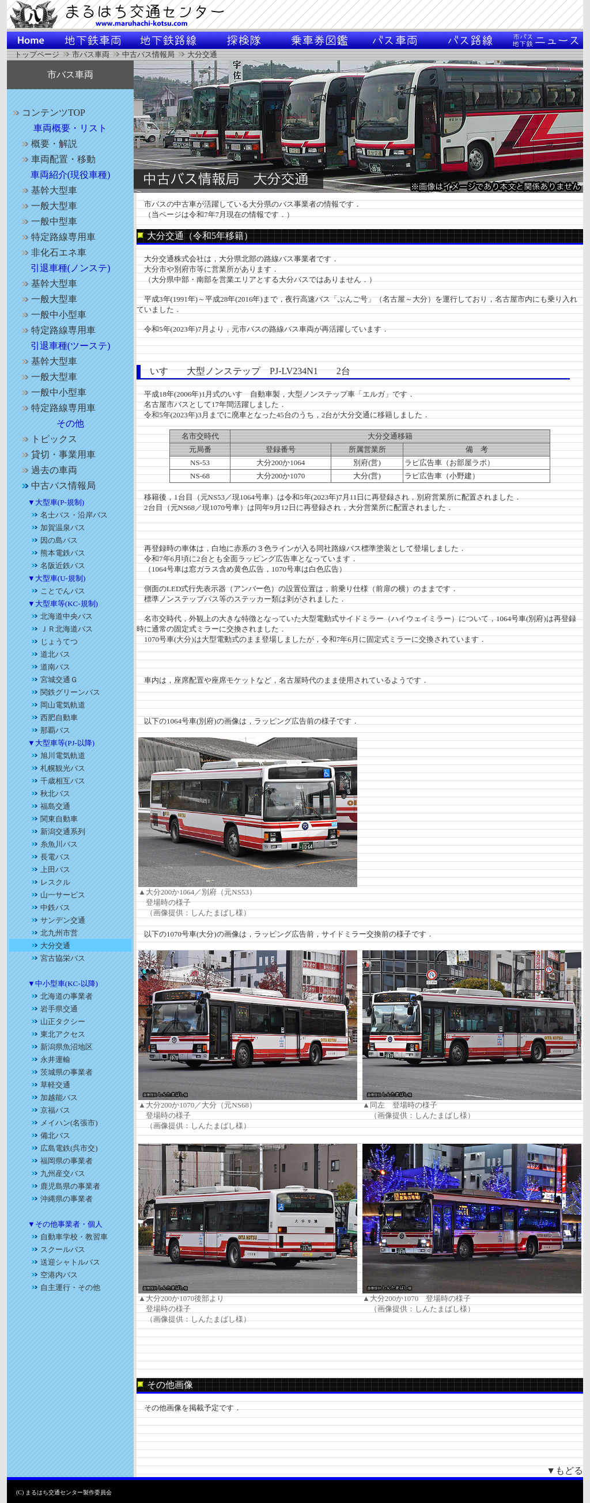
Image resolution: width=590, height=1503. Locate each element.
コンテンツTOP (47, 112)
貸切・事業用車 (57, 454)
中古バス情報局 (148, 54)
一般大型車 (47, 206)
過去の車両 (47, 470)
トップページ (36, 54)
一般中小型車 (52, 314)
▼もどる (564, 1470)
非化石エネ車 (52, 252)
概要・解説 (47, 144)
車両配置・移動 (57, 159)
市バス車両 (90, 54)
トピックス (47, 439)
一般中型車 (47, 221)
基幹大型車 (47, 190)
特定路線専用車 (57, 237)
